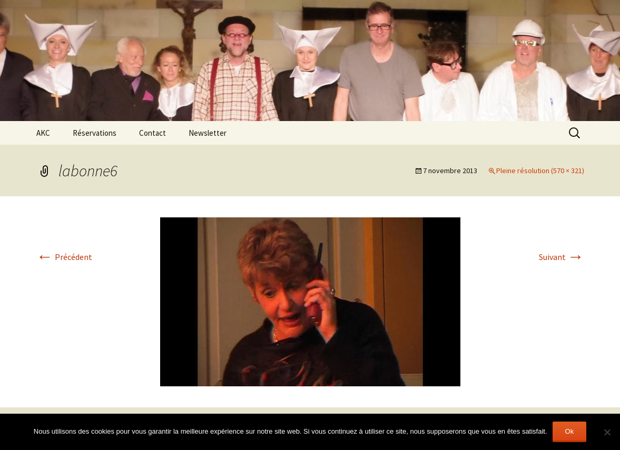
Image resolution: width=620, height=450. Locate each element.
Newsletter (208, 133)
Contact (152, 133)
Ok (569, 431)
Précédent (64, 257)
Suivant (561, 257)
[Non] (607, 432)
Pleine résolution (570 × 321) (540, 170)
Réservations (94, 133)
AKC (43, 133)
